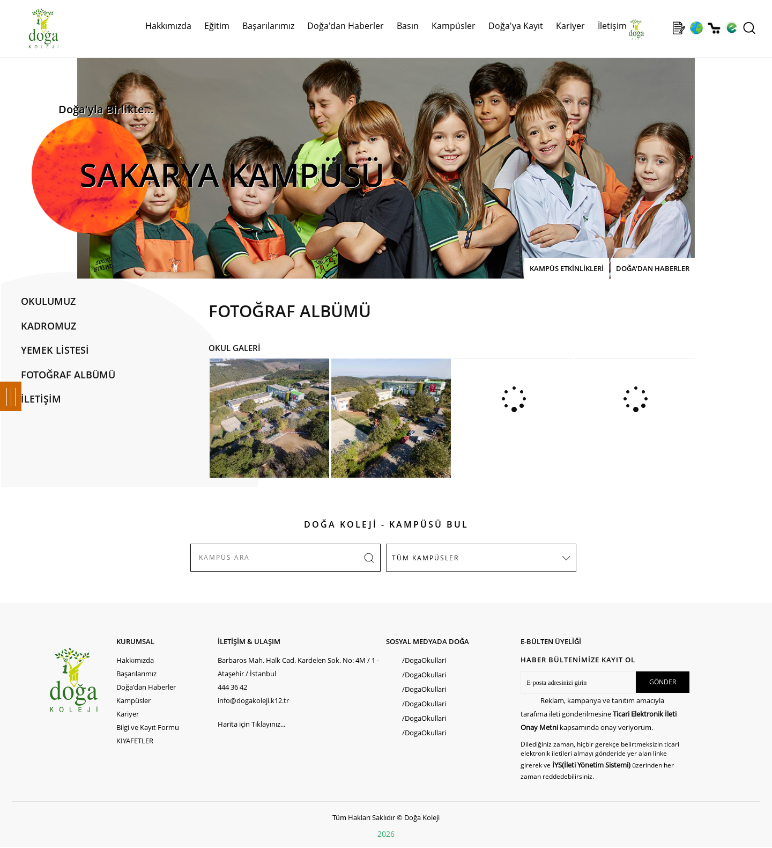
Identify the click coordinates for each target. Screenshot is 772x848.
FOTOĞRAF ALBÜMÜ (68, 374)
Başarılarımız (268, 26)
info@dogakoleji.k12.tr (253, 700)
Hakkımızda (168, 26)
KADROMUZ (48, 325)
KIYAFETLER (134, 740)
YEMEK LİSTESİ (55, 349)
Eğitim (216, 26)
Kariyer (570, 26)
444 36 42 (232, 687)
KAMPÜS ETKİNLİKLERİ (567, 268)
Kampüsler (454, 26)
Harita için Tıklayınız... (251, 724)
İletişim (612, 26)
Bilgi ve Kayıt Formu (147, 727)
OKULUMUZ (48, 301)
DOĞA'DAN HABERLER (652, 268)
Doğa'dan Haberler (345, 26)
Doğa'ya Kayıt (515, 26)
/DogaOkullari (424, 660)
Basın (408, 26)
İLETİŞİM (41, 398)
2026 (386, 834)
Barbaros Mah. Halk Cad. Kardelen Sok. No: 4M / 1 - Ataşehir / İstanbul (298, 666)
